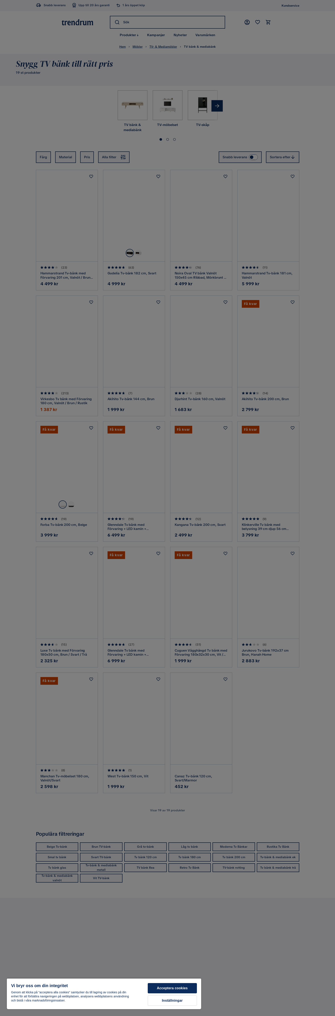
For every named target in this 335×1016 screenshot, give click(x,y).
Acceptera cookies (172, 988)
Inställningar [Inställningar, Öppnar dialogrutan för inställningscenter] (172, 1000)
